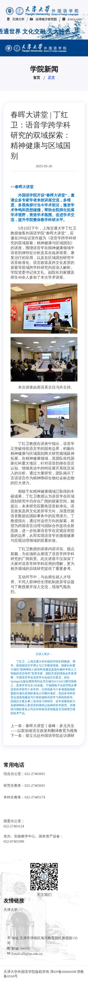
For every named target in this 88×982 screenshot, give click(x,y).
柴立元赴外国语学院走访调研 (50, 735)
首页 (36, 78)
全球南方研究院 (43, 19)
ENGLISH (72, 19)
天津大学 (15, 19)
